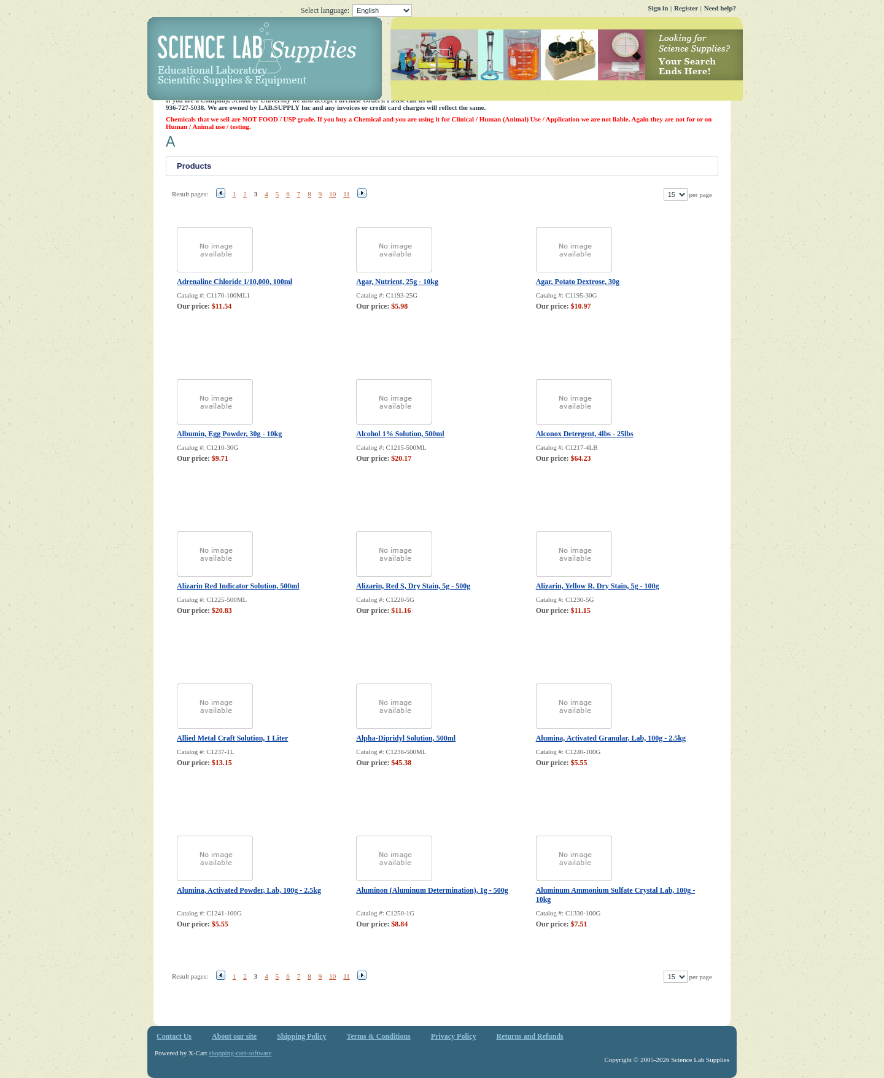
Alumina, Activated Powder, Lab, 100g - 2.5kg (249, 890)
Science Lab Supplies (445, 59)
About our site (234, 1036)
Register (686, 8)
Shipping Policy (301, 1036)
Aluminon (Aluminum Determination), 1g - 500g (432, 890)
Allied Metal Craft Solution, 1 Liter (232, 738)
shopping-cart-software (240, 1053)
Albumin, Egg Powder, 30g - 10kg (229, 433)
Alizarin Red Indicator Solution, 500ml (238, 586)
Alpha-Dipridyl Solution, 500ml (406, 738)
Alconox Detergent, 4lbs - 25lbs (585, 433)
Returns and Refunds (529, 1036)
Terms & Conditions (379, 1036)
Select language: (356, 10)
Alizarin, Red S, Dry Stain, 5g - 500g (413, 586)
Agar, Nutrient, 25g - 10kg (397, 281)
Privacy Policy (453, 1036)
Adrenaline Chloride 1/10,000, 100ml (234, 281)
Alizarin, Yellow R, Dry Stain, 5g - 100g (597, 586)
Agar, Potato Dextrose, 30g (577, 281)
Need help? (720, 8)
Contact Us (174, 1036)
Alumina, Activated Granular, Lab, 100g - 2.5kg (611, 738)
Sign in (658, 8)
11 (346, 194)
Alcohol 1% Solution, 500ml (400, 433)
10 (332, 194)
